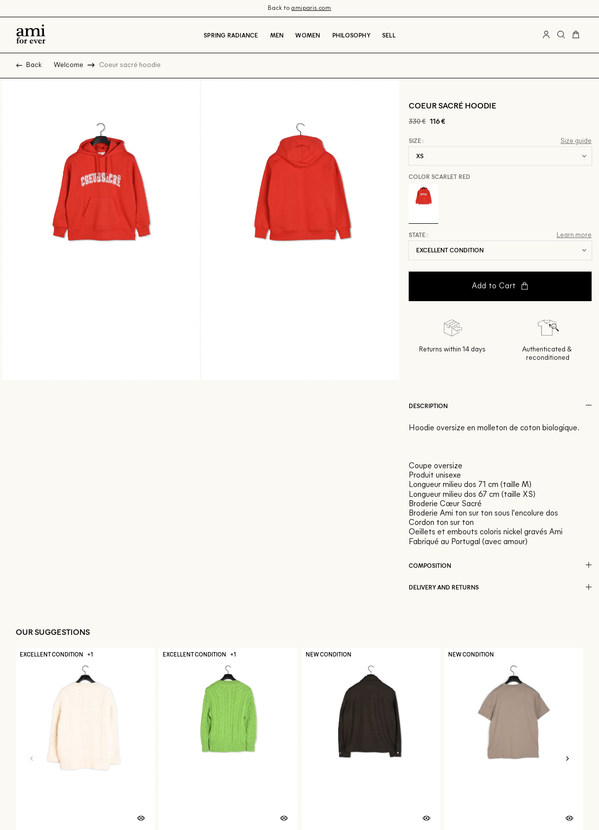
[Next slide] (567, 758)
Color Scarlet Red (439, 176)
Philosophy (351, 35)
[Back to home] (31, 35)
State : (418, 235)
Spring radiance (231, 35)
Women (307, 35)
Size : (416, 141)
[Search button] (561, 35)
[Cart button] (575, 35)
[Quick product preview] (141, 819)
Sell (388, 35)
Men (277, 35)
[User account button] (546, 35)
